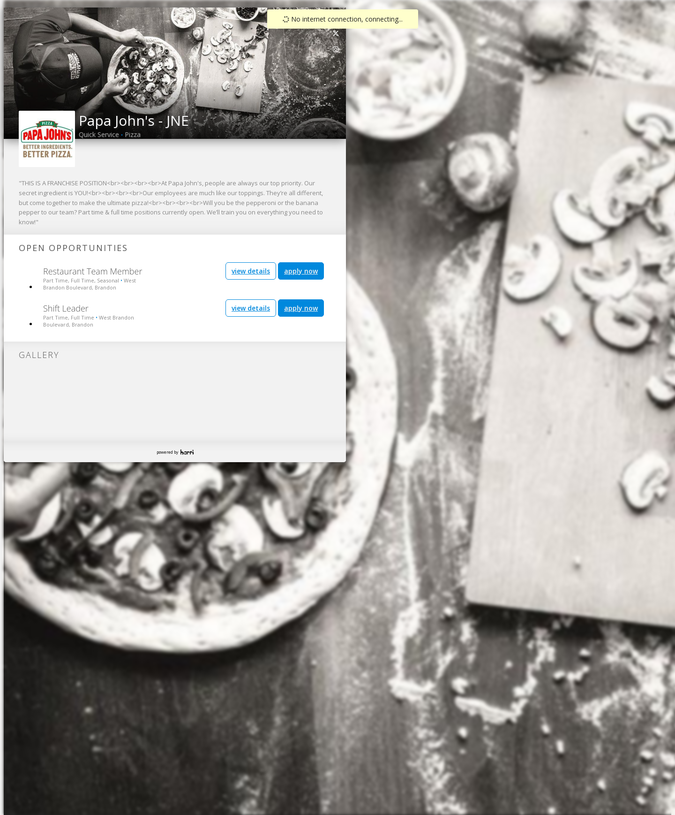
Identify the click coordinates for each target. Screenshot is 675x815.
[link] (336, 33)
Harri (187, 452)
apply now (301, 271)
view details (251, 271)
